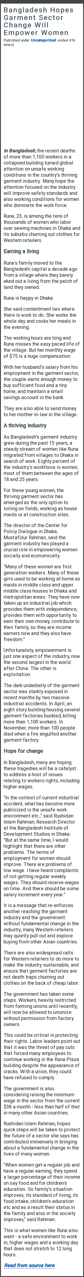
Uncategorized (43, 40)
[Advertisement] (42, 97)
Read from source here (29, 1265)
